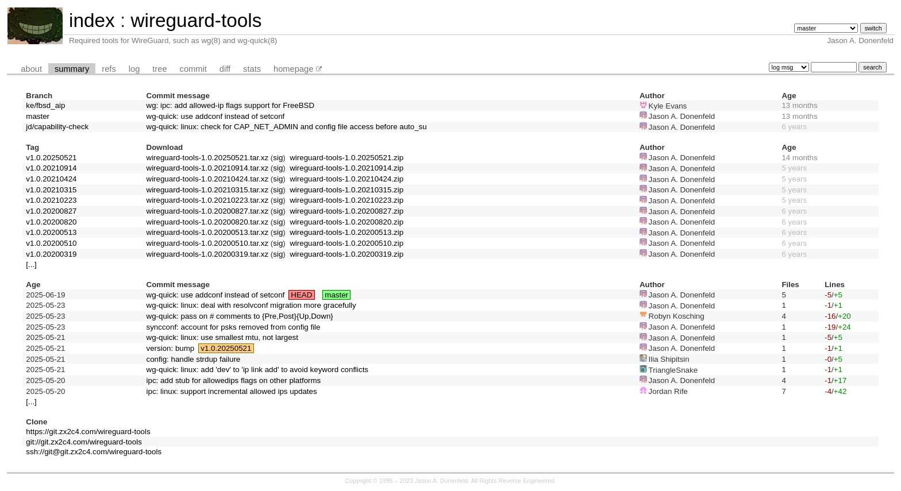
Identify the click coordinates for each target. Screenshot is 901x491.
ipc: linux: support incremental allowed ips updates (232, 391)
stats (252, 69)
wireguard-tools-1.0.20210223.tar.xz (208, 200)
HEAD (301, 295)
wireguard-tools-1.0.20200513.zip (346, 232)
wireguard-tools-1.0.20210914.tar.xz (208, 168)
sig (278, 157)
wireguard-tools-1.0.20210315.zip (346, 189)
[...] (31, 264)
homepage (293, 69)
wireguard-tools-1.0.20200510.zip (346, 243)
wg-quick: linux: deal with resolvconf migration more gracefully (251, 305)
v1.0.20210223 (51, 200)
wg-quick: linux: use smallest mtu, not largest (222, 337)
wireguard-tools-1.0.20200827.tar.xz (208, 211)
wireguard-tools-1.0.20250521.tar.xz (208, 157)
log (134, 69)
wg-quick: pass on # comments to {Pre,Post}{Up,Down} (240, 316)
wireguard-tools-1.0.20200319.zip (346, 254)
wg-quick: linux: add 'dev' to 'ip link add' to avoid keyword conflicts (258, 369)
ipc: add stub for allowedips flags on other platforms (234, 380)
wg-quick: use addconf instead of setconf (216, 116)
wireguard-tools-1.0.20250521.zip (346, 157)
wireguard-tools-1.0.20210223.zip (346, 200)
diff (225, 69)
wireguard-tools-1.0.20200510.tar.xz (208, 243)
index (92, 20)
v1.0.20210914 (51, 168)
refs (108, 69)
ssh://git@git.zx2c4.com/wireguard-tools (93, 451)
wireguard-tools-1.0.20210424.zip (346, 179)
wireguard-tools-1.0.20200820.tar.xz (208, 222)
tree (159, 69)
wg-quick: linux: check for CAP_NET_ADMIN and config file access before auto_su (287, 126)
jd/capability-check (57, 126)
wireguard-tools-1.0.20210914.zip (346, 168)
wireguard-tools (195, 20)
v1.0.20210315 (51, 189)
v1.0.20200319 (51, 254)
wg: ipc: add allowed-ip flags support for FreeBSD (231, 105)
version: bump (171, 348)
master (37, 116)
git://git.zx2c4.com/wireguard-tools (83, 442)
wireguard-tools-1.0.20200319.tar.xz (208, 254)
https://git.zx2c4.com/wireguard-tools (88, 431)
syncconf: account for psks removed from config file (234, 327)
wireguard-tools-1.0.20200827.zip (346, 211)
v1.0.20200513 (51, 232)
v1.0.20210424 (51, 179)
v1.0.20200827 (51, 211)
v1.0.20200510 (51, 243)
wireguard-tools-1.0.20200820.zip (346, 222)
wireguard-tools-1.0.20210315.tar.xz (208, 189)
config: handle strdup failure (194, 359)
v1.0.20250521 (51, 157)
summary (72, 69)
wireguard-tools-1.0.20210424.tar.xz (208, 179)
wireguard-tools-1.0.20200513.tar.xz (208, 232)
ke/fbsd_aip (45, 105)
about (31, 69)
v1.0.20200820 (51, 222)
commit (193, 69)
